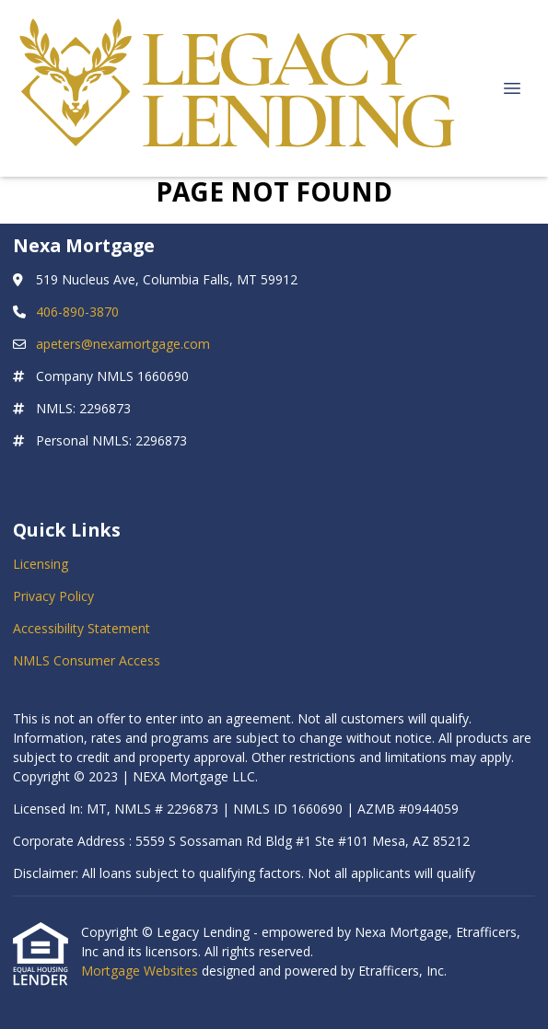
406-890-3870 (77, 311)
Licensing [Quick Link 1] (40, 563)
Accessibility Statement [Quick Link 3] (81, 628)
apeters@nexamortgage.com (123, 344)
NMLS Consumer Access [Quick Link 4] (86, 660)
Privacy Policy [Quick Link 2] (53, 596)
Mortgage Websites (141, 970)
